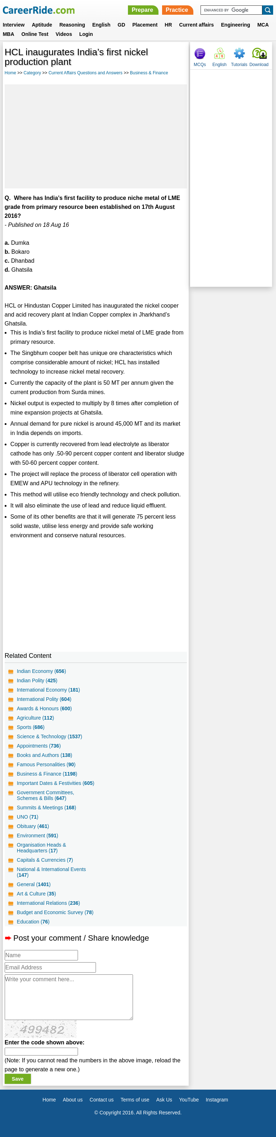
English (101, 25)
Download (258, 64)
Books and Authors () (44, 755)
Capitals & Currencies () (45, 860)
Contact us (101, 1100)
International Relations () (48, 903)
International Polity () (44, 699)
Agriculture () (35, 718)
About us (73, 1100)
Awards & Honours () (44, 708)
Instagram (217, 1100)
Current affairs (196, 25)
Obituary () (33, 826)
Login (86, 34)
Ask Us (164, 1100)
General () (34, 884)
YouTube (189, 1100)
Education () (33, 922)
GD (121, 25)
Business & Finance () (47, 774)
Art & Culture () (36, 894)
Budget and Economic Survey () (55, 912)
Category (32, 72)
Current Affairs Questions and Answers (86, 72)
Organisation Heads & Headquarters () (41, 847)
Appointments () (39, 746)
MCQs (200, 64)
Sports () (31, 727)
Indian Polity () (37, 680)
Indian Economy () (41, 671)
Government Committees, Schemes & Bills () (45, 795)
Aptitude (42, 25)
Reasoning (72, 25)
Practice (177, 10)
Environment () (37, 835)
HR (168, 25)
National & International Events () (51, 872)
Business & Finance (149, 72)
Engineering (235, 25)
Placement (144, 25)
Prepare (142, 10)
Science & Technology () (49, 736)
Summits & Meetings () (46, 807)
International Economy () (48, 690)
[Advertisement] (96, 136)
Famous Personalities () (46, 764)
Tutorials (239, 64)
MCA (263, 25)
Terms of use (134, 1100)
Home (10, 72)
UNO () (27, 817)
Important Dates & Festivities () (56, 783)
